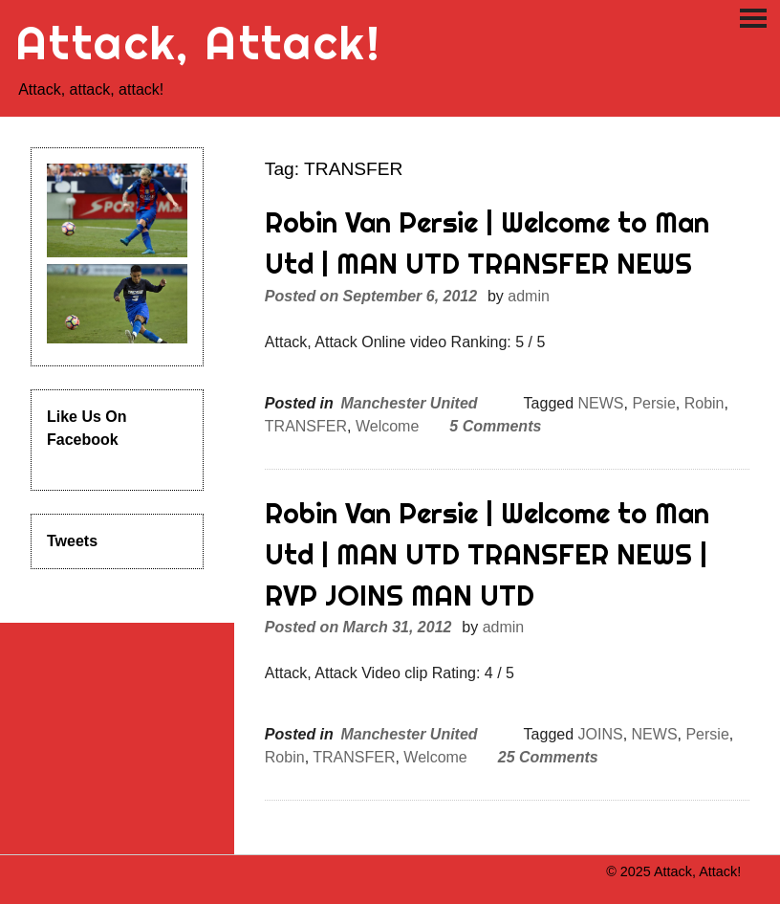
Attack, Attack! (198, 42)
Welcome (387, 426)
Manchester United (408, 403)
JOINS (600, 734)
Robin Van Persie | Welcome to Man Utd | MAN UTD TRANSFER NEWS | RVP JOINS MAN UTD (487, 554)
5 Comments (495, 426)
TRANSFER (306, 426)
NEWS (601, 403)
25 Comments (548, 757)
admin (529, 296)
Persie (653, 403)
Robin (704, 403)
